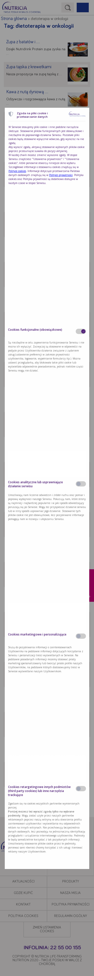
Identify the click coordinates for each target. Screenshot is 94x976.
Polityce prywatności (61, 175)
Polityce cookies (17, 171)
